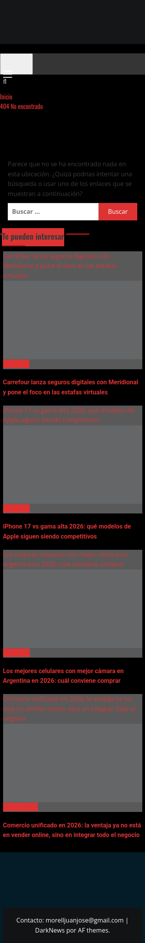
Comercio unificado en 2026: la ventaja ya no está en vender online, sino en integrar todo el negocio (69, 708)
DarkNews (50, 930)
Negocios (16, 364)
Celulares (16, 508)
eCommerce (20, 807)
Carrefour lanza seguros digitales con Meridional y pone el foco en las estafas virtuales (59, 266)
